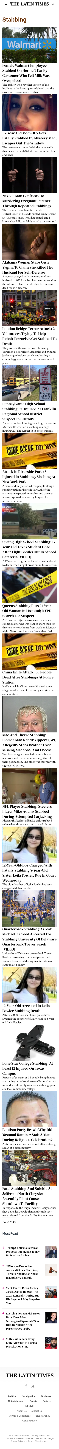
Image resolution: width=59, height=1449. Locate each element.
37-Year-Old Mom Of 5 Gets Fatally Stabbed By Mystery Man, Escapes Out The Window (29, 138)
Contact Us (36, 1411)
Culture (47, 1401)
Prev (5, 1222)
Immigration (29, 1396)
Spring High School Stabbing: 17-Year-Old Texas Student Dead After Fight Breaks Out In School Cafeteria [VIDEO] (29, 549)
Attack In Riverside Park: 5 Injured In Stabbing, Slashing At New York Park (28, 476)
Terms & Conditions (20, 1416)
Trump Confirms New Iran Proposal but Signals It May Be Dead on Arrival (23, 1251)
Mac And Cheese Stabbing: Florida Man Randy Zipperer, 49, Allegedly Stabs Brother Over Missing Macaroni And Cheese (29, 742)
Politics (12, 1396)
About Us (22, 1411)
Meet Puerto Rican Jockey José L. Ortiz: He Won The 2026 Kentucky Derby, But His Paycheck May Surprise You (23, 1295)
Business (46, 1396)
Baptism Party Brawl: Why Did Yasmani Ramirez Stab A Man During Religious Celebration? (27, 1134)
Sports (33, 1401)
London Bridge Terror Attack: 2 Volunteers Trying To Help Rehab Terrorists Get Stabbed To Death (29, 336)
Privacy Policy (42, 1416)
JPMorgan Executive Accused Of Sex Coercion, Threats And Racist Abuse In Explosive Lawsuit (22, 1272)
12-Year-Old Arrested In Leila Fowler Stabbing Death (26, 1008)
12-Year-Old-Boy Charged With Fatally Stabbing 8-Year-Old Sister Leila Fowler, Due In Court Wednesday (29, 873)
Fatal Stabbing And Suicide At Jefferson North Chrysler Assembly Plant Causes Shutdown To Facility (27, 1196)
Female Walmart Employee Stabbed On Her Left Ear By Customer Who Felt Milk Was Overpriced (26, 73)
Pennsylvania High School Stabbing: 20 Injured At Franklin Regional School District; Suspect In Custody (29, 411)
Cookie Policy (29, 1420)
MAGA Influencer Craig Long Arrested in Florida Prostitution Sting (21, 1342)
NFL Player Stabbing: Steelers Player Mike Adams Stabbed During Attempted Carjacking (27, 811)
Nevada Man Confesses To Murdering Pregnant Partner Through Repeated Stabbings (26, 200)
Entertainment (16, 1401)
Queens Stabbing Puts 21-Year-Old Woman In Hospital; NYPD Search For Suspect (27, 610)
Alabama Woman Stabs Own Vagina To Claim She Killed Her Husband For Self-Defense (27, 267)
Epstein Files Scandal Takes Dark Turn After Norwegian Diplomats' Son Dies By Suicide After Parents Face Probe (23, 1321)
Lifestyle (29, 1406)
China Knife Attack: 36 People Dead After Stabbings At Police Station (27, 677)
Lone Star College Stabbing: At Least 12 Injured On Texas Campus (27, 1068)
